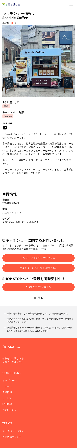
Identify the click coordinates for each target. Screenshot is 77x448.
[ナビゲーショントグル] (71, 4)
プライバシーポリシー (14, 431)
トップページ (9, 380)
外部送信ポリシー (11, 436)
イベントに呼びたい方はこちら (38, 258)
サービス (7, 398)
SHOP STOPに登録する (38, 287)
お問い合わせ (9, 410)
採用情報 (7, 404)
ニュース (7, 386)
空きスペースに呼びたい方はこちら (38, 268)
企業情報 (7, 392)
